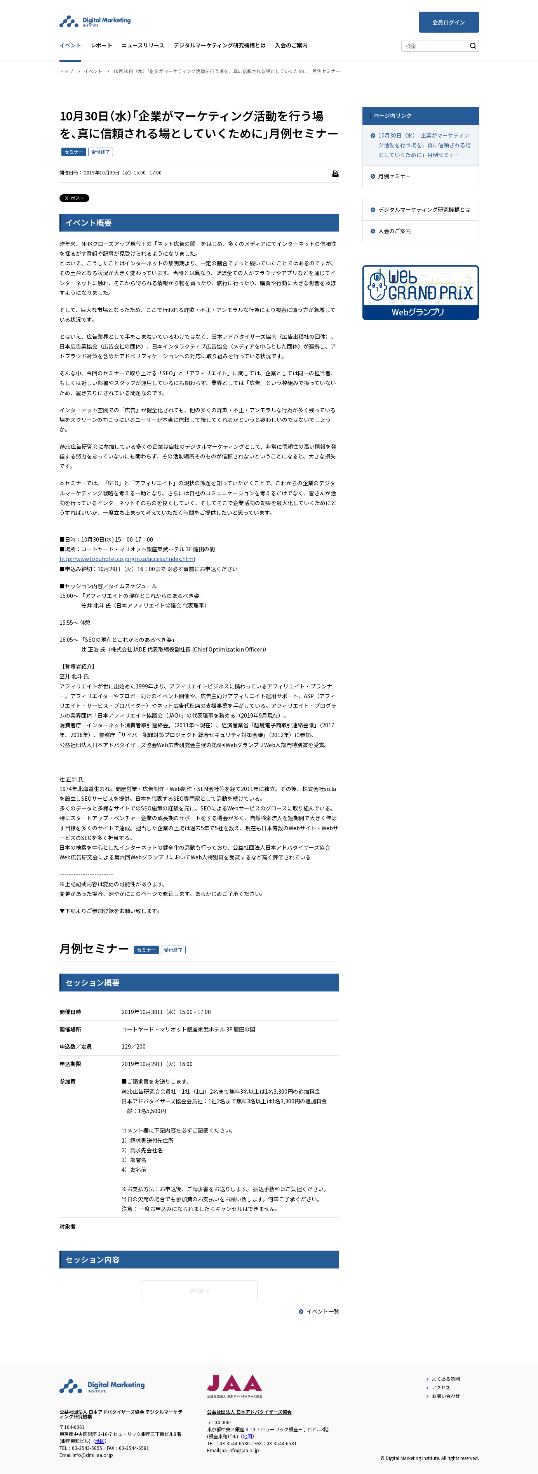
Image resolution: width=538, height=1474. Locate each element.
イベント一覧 (318, 1311)
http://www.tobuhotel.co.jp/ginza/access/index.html (127, 559)
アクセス (437, 1387)
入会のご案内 (291, 45)
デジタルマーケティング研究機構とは (220, 45)
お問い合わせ (442, 1395)
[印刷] (335, 174)
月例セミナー (394, 176)
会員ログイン (448, 22)
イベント (70, 45)
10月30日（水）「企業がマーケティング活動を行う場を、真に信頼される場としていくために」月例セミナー (424, 145)
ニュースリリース (143, 45)
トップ (66, 71)
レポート (101, 45)
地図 (99, 1440)
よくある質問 (442, 1378)
